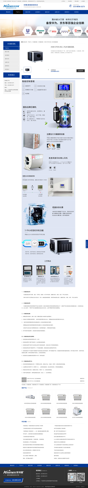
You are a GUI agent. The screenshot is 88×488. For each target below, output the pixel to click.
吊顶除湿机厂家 (35, 384)
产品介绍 (26, 76)
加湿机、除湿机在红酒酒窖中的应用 (61, 458)
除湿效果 (43, 342)
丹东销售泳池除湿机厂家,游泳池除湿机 (62, 447)
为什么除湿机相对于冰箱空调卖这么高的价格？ (64, 444)
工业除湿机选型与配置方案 (28, 436)
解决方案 (28, 12)
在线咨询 (80, 70)
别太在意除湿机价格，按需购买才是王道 (31, 450)
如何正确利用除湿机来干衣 (59, 436)
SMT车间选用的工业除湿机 (60, 428)
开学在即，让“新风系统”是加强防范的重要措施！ (33, 433)
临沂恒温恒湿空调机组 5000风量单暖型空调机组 (33, 444)
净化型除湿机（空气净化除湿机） (30, 442)
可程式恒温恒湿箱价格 (59, 450)
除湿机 (26, 294)
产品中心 (18, 12)
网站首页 (8, 12)
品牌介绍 (57, 12)
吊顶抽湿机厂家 (48, 384)
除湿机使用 (25, 342)
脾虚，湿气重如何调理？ (28, 458)
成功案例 (37, 12)
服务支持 (47, 12)
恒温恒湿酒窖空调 (27, 452)
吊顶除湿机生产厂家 (56, 384)
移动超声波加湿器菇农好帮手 (60, 433)
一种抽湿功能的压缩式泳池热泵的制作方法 (63, 425)
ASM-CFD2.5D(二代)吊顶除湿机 (34, 378)
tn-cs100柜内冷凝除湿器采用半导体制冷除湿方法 (64, 439)
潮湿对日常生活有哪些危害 (59, 442)
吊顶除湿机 (35, 42)
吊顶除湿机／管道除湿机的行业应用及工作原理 (33, 425)
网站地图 (77, 1)
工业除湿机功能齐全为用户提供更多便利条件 (32, 428)
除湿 (26, 306)
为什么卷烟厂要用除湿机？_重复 (30, 455)
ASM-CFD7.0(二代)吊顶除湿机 (33, 381)
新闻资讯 (67, 12)
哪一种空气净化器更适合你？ (60, 431)
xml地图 (83, 1)
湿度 (57, 307)
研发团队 (70, 1)
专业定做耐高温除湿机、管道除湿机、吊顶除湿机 (33, 439)
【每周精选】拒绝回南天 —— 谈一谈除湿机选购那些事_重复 (36, 431)
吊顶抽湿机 (41, 384)
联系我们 (76, 12)
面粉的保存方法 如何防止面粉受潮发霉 (62, 452)
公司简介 (63, 1)
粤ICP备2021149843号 (50, 486)
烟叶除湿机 (56, 455)
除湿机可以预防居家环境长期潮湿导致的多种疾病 (33, 447)
